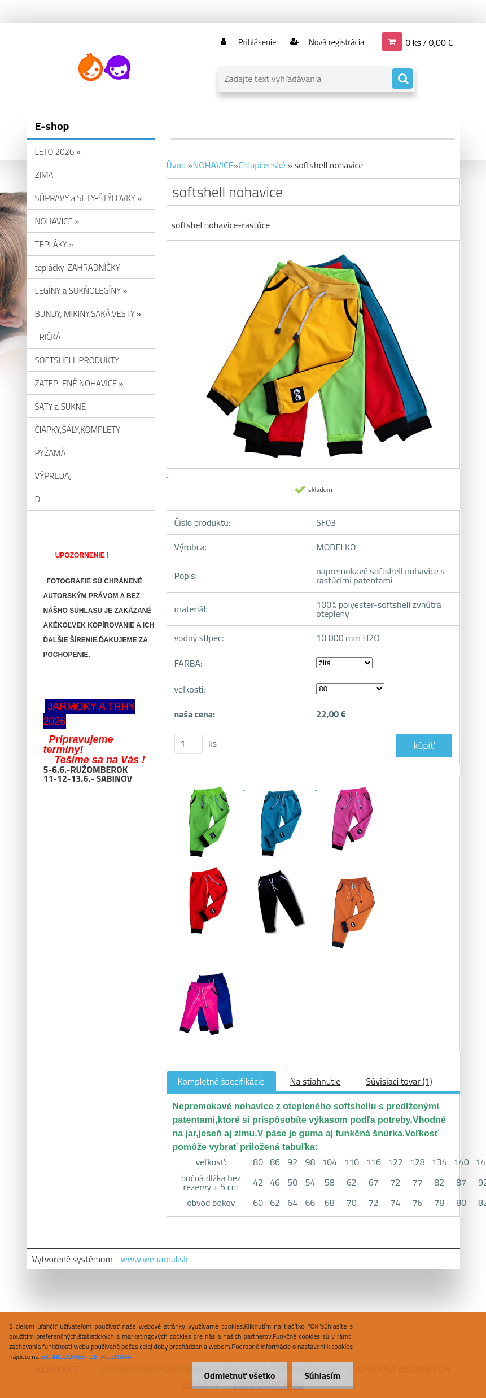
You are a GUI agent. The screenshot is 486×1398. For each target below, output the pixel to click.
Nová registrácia (332, 42)
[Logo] (104, 67)
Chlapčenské (262, 165)
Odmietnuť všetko (234, 1375)
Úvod (176, 165)
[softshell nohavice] (209, 786)
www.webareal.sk (154, 1259)
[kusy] (188, 744)
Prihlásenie (250, 42)
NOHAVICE (212, 165)
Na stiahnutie (315, 1081)
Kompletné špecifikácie (221, 1081)
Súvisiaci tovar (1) (399, 1081)
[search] (402, 79)
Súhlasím (321, 1375)
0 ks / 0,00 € (429, 42)
